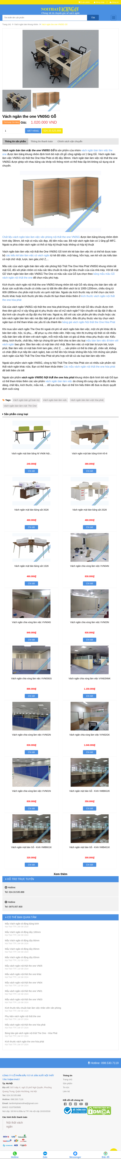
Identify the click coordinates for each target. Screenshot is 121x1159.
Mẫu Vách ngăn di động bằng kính (22, 923)
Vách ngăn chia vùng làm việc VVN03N (89, 622)
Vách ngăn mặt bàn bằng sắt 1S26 (31, 566)
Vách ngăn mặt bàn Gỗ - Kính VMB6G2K (89, 791)
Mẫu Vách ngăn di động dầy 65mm (22, 957)
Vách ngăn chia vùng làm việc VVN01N (31, 791)
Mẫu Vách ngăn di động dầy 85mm (22, 949)
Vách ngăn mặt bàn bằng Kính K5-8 (89, 453)
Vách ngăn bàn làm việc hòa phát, (87, 400)
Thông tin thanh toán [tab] (42, 141)
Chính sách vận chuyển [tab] (70, 141)
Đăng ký (114, 2)
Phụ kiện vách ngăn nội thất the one (23, 1016)
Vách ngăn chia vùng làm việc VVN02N (31, 734)
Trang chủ (67, 1079)
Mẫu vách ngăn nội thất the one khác (23, 974)
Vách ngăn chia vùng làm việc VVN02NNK (90, 678)
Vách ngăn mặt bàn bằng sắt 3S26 (31, 509)
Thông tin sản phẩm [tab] (15, 141)
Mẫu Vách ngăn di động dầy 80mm (22, 940)
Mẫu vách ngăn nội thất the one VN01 (23, 991)
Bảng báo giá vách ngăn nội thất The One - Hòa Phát (31, 1033)
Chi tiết (31, 471)
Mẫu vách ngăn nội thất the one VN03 (23, 999)
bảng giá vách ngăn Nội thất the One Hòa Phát (88, 322)
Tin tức (66, 1087)
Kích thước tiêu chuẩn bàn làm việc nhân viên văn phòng (33, 1008)
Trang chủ (6, 24)
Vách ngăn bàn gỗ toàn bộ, (26, 400)
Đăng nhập (99, 2)
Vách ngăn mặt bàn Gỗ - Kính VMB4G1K (89, 847)
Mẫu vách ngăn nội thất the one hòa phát (25, 1024)
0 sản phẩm (85, 2)
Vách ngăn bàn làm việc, (55, 400)
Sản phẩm (67, 1083)
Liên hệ (66, 1091)
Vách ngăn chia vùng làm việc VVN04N (89, 566)
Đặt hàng (33, 131)
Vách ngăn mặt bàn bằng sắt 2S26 (89, 509)
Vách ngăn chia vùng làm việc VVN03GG (31, 678)
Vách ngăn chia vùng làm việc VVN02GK (89, 734)
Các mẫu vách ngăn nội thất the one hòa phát (89, 366)
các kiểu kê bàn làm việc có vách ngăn (27, 255)
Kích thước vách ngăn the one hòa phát (24, 1041)
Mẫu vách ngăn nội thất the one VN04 (23, 982)
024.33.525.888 (52, 130)
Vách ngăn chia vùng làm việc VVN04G (31, 622)
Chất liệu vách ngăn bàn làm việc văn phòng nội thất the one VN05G (41, 237)
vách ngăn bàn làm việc (59, 381)
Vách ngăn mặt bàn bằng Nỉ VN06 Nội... (31, 453)
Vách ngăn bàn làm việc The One (20, 406)
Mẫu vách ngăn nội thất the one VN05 (23, 966)
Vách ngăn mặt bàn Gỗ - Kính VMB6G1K (31, 847)
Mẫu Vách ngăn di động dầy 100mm (23, 932)
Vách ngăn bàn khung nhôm (26, 24)
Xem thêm (60, 874)
